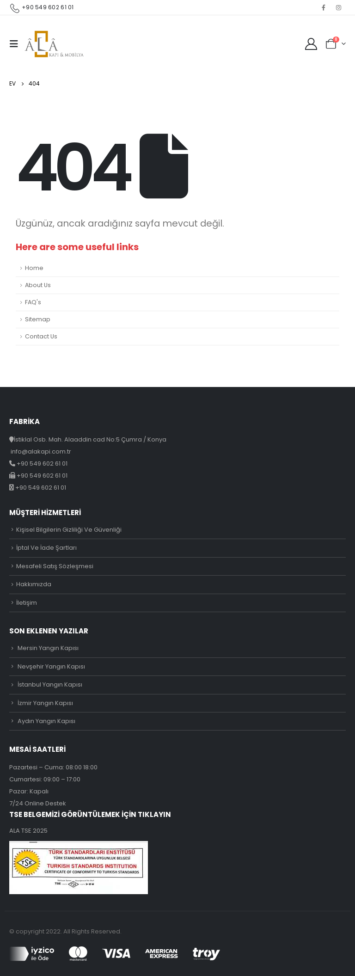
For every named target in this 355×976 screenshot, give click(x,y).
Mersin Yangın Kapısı (48, 648)
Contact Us (41, 336)
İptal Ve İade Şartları (46, 547)
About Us (38, 285)
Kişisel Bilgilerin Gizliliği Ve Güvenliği (69, 529)
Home (34, 268)
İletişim (26, 602)
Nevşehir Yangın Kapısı (51, 666)
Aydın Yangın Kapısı (46, 721)
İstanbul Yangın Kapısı (50, 684)
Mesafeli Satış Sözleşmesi (54, 566)
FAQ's (33, 302)
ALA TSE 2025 (28, 830)
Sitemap (37, 319)
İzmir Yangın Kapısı (45, 703)
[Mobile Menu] (16, 44)
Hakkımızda (33, 584)
